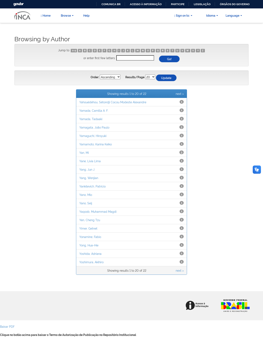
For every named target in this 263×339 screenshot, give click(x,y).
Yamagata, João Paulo (94, 127)
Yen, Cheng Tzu (89, 220)
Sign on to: (183, 15)
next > (180, 93)
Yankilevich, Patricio (92, 186)
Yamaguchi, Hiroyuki (92, 136)
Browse (67, 15)
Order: (95, 77)
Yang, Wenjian (88, 178)
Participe (178, 4)
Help (86, 15)
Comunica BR (111, 4)
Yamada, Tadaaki (90, 119)
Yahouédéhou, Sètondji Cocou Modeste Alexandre (112, 102)
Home (45, 15)
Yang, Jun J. (87, 169)
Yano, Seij (85, 203)
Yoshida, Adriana (90, 253)
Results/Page (134, 77)
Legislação (202, 4)
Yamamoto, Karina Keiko (95, 144)
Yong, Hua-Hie (88, 245)
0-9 (74, 50)
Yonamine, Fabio (90, 237)
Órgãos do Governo (235, 4)
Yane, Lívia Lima (90, 161)
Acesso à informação (146, 4)
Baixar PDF (7, 326)
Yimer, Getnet (88, 228)
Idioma (212, 15)
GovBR (18, 3)
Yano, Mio (85, 195)
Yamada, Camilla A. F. (93, 110)
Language (234, 15)
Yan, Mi (84, 152)
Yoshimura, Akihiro (91, 262)
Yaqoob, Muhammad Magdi (98, 211)
